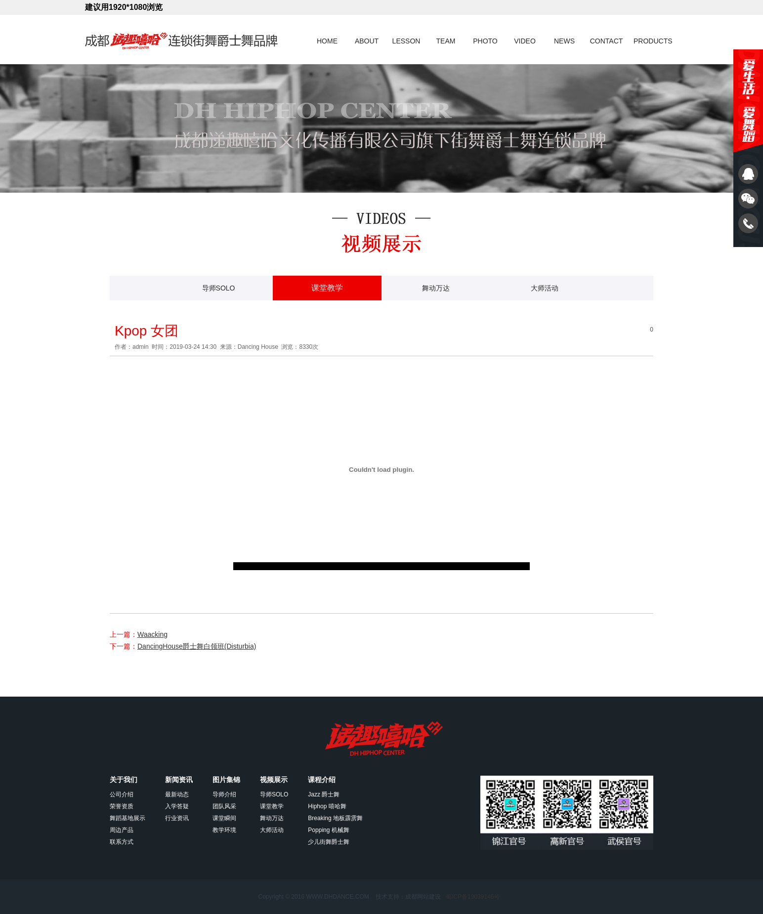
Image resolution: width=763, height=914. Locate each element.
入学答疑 (177, 806)
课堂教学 (327, 288)
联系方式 (121, 841)
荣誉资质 (121, 806)
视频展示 (274, 780)
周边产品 (121, 830)
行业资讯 (177, 818)
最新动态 (177, 794)
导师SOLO (218, 288)
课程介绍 (322, 780)
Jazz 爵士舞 (323, 794)
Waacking (152, 634)
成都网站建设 (423, 896)
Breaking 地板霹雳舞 (335, 818)
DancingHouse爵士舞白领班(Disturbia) (196, 646)
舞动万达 (436, 288)
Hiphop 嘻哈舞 (327, 806)
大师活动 (544, 288)
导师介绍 (224, 794)
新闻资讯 (179, 780)
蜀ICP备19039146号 (473, 896)
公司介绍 (121, 794)
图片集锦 (226, 780)
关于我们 (123, 780)
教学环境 (224, 830)
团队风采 (224, 806)
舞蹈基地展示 (127, 818)
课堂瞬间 (224, 818)
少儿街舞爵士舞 (328, 841)
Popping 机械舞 (328, 830)
